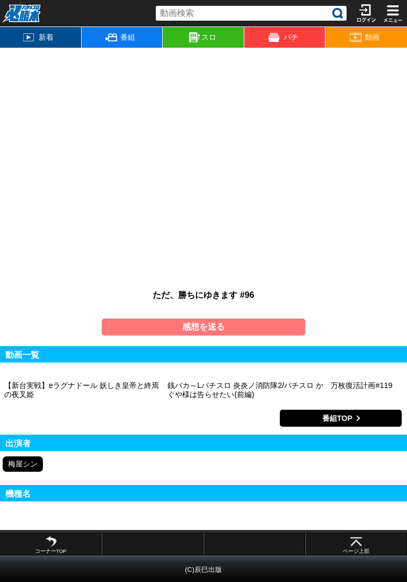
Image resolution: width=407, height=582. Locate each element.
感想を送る (203, 326)
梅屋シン (23, 464)
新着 (38, 37)
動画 (364, 37)
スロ (202, 37)
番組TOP (337, 418)
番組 (120, 37)
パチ (283, 37)
